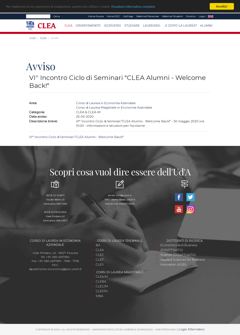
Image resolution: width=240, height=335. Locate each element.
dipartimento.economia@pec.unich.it (55, 269)
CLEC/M (102, 286)
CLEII (100, 264)
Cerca (56, 16)
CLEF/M (102, 291)
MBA (99, 296)
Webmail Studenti (172, 16)
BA (98, 245)
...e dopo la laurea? (180, 25)
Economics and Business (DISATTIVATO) (178, 247)
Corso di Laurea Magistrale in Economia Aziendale (114, 107)
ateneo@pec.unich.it (123, 199)
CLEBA (101, 281)
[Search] (38, 16)
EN (210, 16)
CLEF (100, 259)
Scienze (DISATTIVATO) (178, 254)
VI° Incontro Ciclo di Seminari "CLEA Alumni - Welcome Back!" (76, 137)
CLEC (100, 254)
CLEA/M (102, 276)
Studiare (132, 25)
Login (202, 16)
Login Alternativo (192, 329)
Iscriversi (112, 25)
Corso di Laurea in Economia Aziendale (106, 103)
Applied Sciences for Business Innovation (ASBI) (182, 262)
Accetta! (222, 6)
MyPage (128, 16)
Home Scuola (96, 16)
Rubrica (191, 16)
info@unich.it (124, 195)
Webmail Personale (147, 16)
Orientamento (88, 25)
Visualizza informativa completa (133, 6)
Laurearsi (151, 25)
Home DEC (113, 16)
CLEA (68, 25)
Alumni (206, 25)
